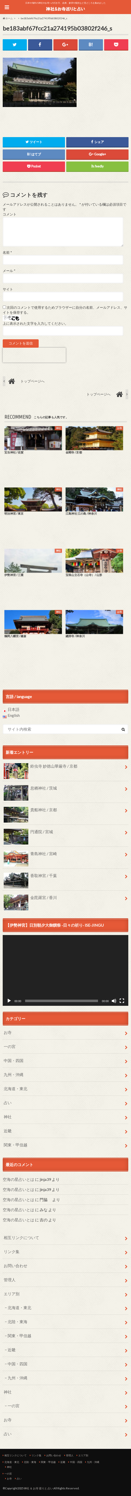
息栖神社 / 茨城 (30, 790)
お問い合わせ (15, 1265)
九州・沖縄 (13, 1074)
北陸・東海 (17, 1321)
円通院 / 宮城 (28, 834)
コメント (9, 214)
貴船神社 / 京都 (30, 812)
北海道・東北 (15, 1088)
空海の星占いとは (18, 1179)
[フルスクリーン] (121, 1000)
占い (8, 1102)
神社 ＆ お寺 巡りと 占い (38, 1488)
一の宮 (10, 1046)
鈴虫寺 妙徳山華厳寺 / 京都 (40, 768)
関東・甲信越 (15, 1144)
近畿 (8, 1130)
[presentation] (34, 355)
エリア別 (11, 1293)
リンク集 (11, 1251)
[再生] (9, 1000)
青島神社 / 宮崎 (30, 856)
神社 (8, 1116)
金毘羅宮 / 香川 (30, 899)
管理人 (10, 1279)
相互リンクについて (21, 1237)
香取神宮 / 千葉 (30, 878)
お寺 (8, 1032)
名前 (7, 252)
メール (9, 271)
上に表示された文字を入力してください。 (35, 323)
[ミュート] (114, 1000)
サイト (8, 289)
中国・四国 (13, 1060)
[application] (66, 970)
